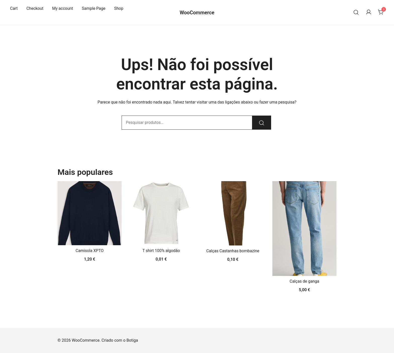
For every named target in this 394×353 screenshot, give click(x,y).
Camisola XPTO (90, 250)
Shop (118, 8)
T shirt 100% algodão (161, 250)
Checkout (34, 8)
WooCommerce (197, 13)
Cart (14, 8)
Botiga (132, 340)
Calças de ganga (304, 281)
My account (62, 8)
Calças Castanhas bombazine (232, 250)
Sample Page (94, 8)
